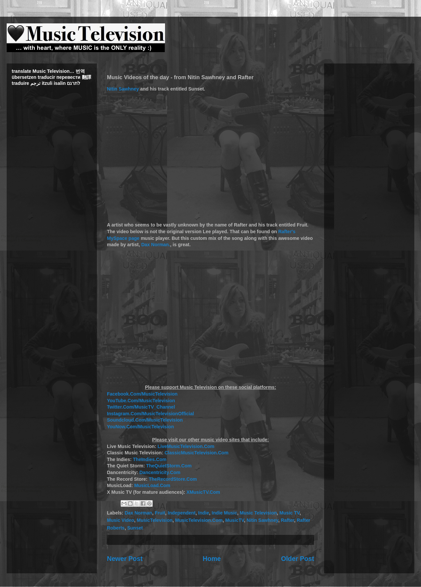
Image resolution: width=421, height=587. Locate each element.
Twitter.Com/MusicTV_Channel (141, 407)
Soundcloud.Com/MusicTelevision (145, 420)
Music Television (258, 513)
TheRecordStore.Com (173, 479)
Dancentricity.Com (159, 472)
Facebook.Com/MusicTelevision (142, 394)
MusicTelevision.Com (199, 520)
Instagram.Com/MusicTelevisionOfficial (150, 413)
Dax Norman (138, 513)
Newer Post (125, 558)
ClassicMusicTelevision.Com (196, 452)
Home (212, 558)
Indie (203, 513)
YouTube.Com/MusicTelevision (141, 400)
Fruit (160, 513)
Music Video (120, 520)
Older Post (297, 558)
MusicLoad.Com (152, 485)
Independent (181, 513)
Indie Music (224, 513)
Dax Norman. (155, 244)
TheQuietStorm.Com (168, 465)
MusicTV (234, 520)
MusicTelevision (154, 520)
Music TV (289, 513)
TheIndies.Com (149, 459)
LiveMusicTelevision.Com (185, 446)
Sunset (135, 528)
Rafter (287, 520)
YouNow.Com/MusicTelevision (140, 426)
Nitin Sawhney (123, 89)
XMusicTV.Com (203, 492)
